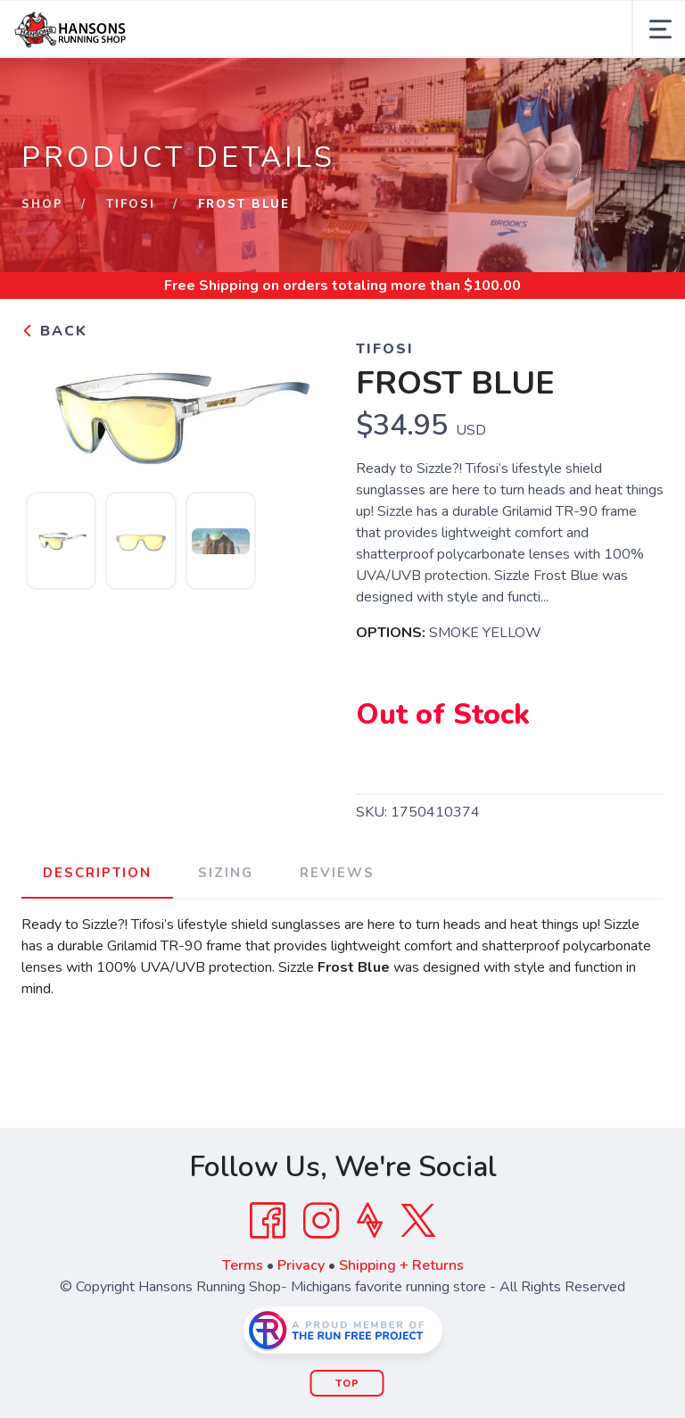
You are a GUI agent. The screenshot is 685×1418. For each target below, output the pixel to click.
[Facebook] (267, 1221)
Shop (42, 204)
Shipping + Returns (401, 1265)
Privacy (301, 1265)
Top (347, 1383)
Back (54, 331)
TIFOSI (130, 204)
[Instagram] (321, 1221)
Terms (242, 1265)
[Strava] (370, 1221)
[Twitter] (418, 1221)
